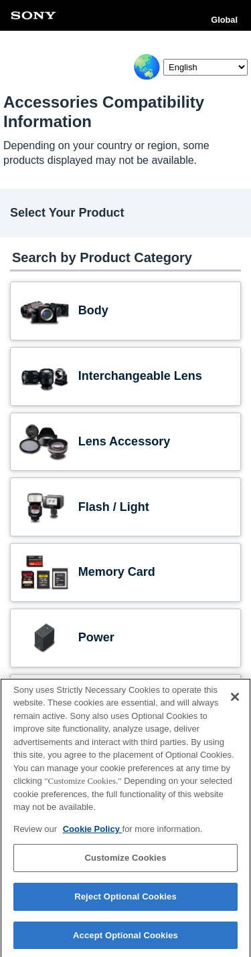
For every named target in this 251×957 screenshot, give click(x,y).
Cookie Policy (92, 832)
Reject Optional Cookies (125, 900)
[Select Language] (205, 67)
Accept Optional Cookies (125, 939)
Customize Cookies (125, 861)
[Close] (235, 700)
